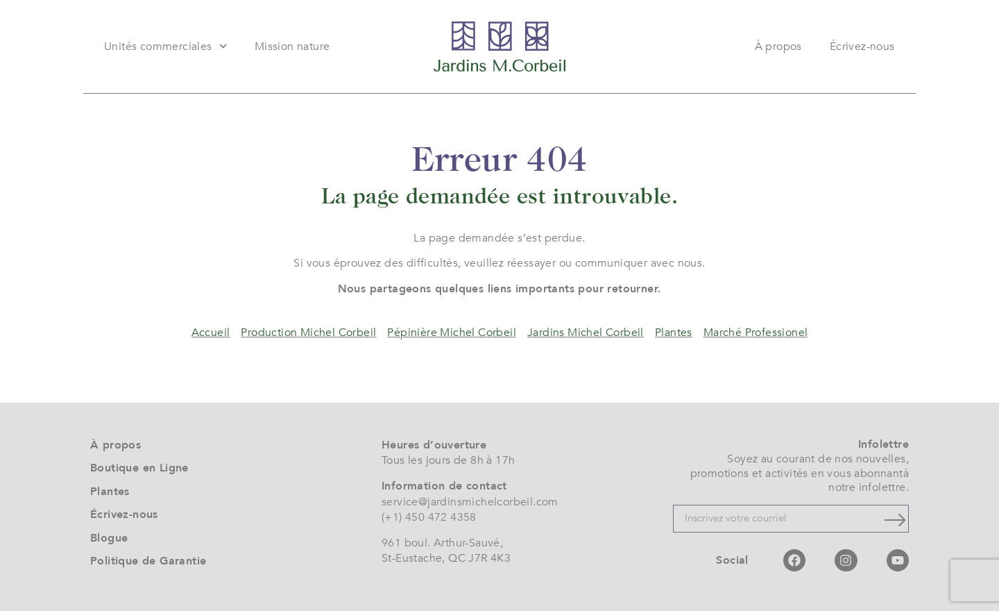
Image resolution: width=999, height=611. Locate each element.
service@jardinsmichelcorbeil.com (470, 502)
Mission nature (292, 46)
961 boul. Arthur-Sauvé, (442, 543)
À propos (778, 46)
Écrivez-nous (862, 46)
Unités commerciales (165, 46)
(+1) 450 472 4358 (429, 517)
